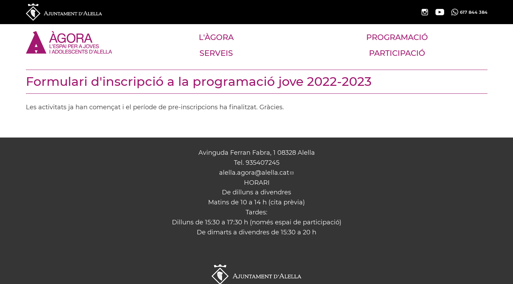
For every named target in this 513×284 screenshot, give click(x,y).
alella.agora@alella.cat (254, 172)
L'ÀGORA (216, 37)
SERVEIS (216, 53)
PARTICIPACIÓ (397, 53)
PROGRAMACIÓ (397, 37)
